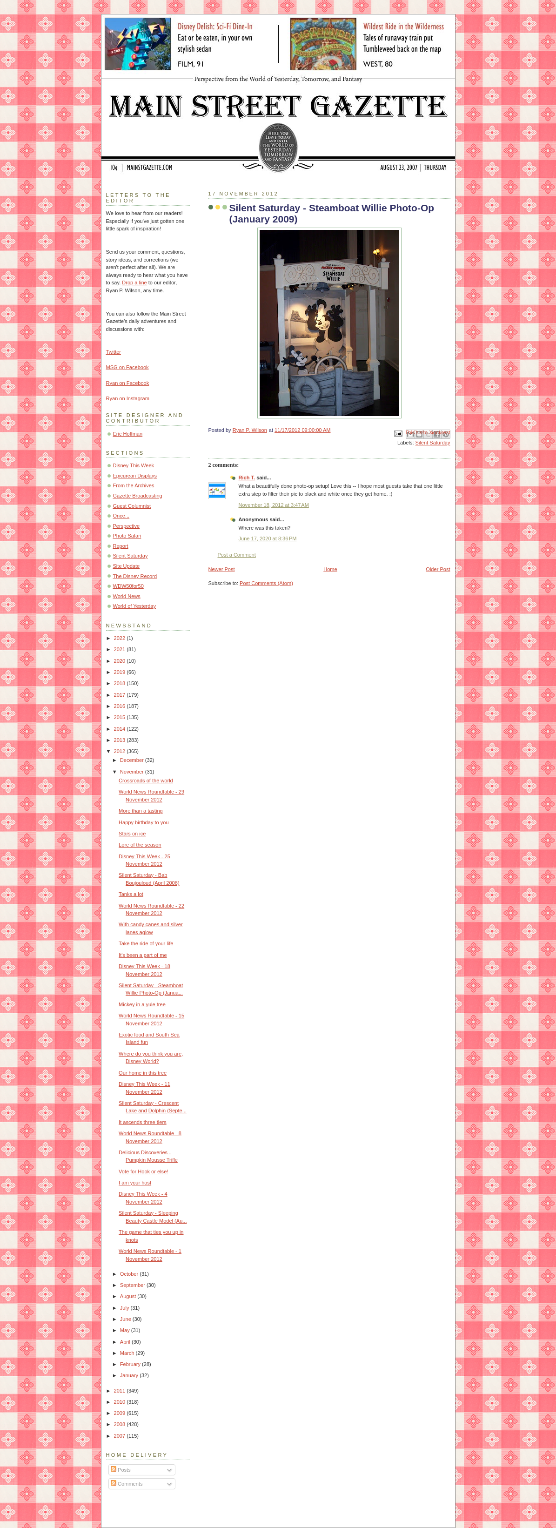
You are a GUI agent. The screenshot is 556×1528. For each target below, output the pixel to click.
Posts (121, 1470)
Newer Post (221, 569)
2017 (120, 695)
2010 (120, 1402)
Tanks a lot (131, 894)
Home (330, 569)
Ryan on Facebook (127, 383)
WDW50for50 (128, 586)
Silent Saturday (432, 442)
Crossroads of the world (146, 780)
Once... (121, 515)
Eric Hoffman (128, 434)
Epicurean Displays (135, 475)
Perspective (126, 526)
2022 (120, 638)
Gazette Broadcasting (137, 495)
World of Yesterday (134, 606)
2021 (120, 649)
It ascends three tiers (143, 1122)
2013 (120, 740)
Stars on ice (132, 833)
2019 (120, 672)
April (126, 1342)
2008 (120, 1424)
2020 (120, 661)
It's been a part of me (143, 955)
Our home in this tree (143, 1073)
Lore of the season (140, 845)
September (133, 1285)
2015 (120, 717)
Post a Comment (237, 555)
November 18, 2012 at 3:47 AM (274, 505)
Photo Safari (127, 536)
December (132, 760)
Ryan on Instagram (127, 398)
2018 (120, 683)
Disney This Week (133, 465)
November (132, 771)
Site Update (126, 566)
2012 (120, 751)
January (130, 1375)
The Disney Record (135, 576)
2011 (120, 1390)
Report (120, 546)
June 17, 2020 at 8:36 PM (268, 538)
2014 (120, 729)
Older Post (438, 569)
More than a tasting (141, 811)
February (131, 1364)
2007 (120, 1436)
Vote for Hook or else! (143, 1171)
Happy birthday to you (143, 822)
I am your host (135, 1182)
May (125, 1330)
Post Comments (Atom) (266, 583)
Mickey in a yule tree (142, 1004)
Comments (126, 1484)
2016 (120, 706)
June (126, 1319)
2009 (120, 1413)
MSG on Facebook (127, 367)
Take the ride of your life (146, 943)
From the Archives (133, 485)
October (130, 1274)
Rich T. (247, 477)
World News (127, 596)
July (125, 1308)
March (128, 1353)
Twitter (113, 352)
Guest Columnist (132, 506)
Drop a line (134, 282)
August (128, 1296)
